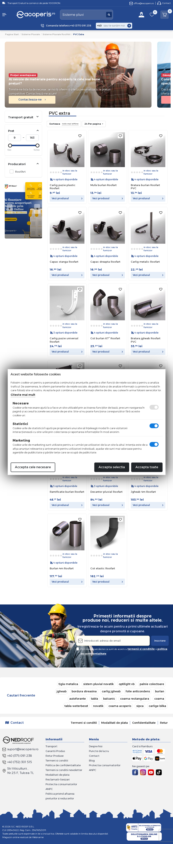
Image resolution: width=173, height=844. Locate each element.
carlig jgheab (111, 691)
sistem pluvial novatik (98, 684)
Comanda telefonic (68, 25)
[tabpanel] (23, 209)
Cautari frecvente (21, 695)
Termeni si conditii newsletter (64, 770)
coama (159, 698)
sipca (140, 706)
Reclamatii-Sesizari (58, 779)
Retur (164, 723)
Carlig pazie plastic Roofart (62, 186)
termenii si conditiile (141, 649)
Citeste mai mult (23, 395)
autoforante (77, 698)
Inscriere (160, 640)
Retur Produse (55, 755)
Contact (164, 3)
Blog (92, 760)
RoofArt (19, 171)
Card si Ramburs (142, 746)
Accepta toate (147, 467)
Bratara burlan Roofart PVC (145, 186)
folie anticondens (138, 691)
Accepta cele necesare (33, 467)
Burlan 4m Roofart (62, 568)
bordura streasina (84, 691)
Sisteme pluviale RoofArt (56, 34)
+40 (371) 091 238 (17, 756)
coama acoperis (119, 706)
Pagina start (12, 34)
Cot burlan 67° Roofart (105, 338)
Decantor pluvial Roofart (106, 491)
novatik (98, 706)
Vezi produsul (67, 198)
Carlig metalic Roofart (145, 261)
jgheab (61, 691)
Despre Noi (95, 746)
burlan (159, 691)
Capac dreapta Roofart (105, 261)
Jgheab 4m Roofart (143, 491)
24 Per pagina (92, 123)
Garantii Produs (55, 751)
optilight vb (127, 684)
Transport (51, 746)
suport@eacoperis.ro (20, 749)
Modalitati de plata (114, 723)
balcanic (109, 698)
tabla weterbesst (76, 706)
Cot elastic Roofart (102, 568)
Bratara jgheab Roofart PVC (145, 340)
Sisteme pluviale (31, 34)
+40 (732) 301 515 (17, 762)
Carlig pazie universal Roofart (64, 340)
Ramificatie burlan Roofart (67, 491)
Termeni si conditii (84, 723)
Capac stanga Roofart (64, 261)
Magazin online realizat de (23, 837)
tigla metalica (68, 684)
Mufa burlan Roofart (103, 185)
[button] (7, 14)
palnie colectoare (152, 684)
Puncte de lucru (99, 751)
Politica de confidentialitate (63, 765)
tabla (94, 698)
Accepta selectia (112, 467)
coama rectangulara (134, 698)
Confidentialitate (144, 723)
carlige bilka (157, 706)
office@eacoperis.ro (141, 3)
